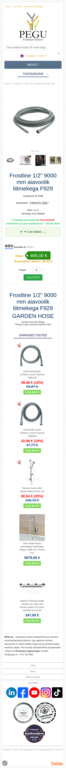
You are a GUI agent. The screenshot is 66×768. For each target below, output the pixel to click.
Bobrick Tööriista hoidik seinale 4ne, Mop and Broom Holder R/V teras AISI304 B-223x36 (32, 606)
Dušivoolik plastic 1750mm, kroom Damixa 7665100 (32, 374)
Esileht (7, 84)
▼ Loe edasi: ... (34, 231)
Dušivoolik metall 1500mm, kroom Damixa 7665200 (32, 432)
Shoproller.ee (57, 763)
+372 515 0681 (26, 654)
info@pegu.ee (11, 654)
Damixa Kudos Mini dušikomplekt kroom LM (32, 490)
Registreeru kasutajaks (33, 6)
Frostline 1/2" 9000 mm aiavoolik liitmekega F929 (33, 84)
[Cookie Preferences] (5, 763)
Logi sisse (17, 6)
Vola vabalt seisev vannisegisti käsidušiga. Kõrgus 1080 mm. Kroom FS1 (32, 548)
